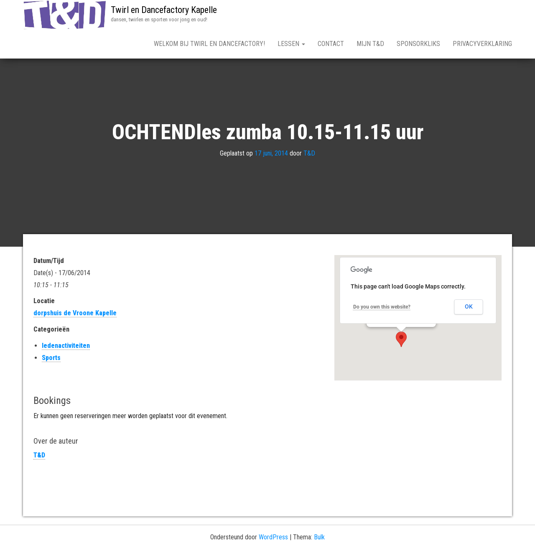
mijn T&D (370, 44)
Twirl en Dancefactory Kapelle (164, 10)
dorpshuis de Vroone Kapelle (75, 313)
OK (469, 306)
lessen (291, 44)
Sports (51, 358)
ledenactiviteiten (66, 346)
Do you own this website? (381, 307)
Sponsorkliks (418, 44)
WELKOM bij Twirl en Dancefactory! (209, 44)
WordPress (273, 537)
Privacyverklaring (482, 44)
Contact (331, 44)
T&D (309, 154)
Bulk (319, 537)
